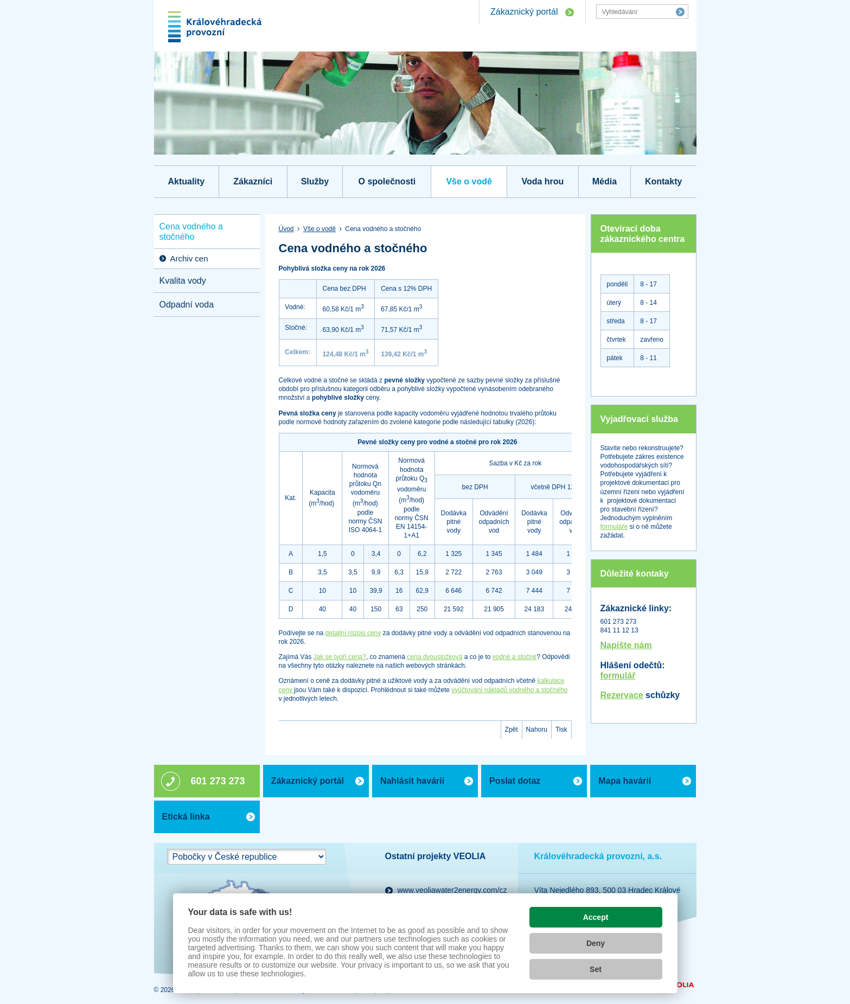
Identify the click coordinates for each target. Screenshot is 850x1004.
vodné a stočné (514, 657)
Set (596, 969)
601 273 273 (218, 781)
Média (604, 181)
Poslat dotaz (514, 780)
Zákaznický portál (524, 11)
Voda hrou (542, 181)
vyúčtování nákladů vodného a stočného (509, 690)
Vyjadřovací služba (639, 419)
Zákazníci (252, 181)
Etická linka (186, 816)
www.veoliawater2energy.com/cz (452, 890)
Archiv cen (189, 258)
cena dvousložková (434, 657)
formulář (618, 675)
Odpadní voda (186, 304)
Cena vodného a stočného (191, 231)
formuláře (614, 526)
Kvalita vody (182, 280)
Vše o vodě (468, 181)
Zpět (511, 729)
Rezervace (621, 695)
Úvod (286, 229)
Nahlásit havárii (412, 780)
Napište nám (626, 645)
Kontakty (663, 181)
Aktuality (186, 181)
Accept (596, 917)
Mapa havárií (624, 780)
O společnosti (387, 181)
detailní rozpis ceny (353, 633)
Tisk (561, 729)
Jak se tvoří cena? (340, 657)
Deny (595, 943)
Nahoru (536, 729)
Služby (315, 181)
